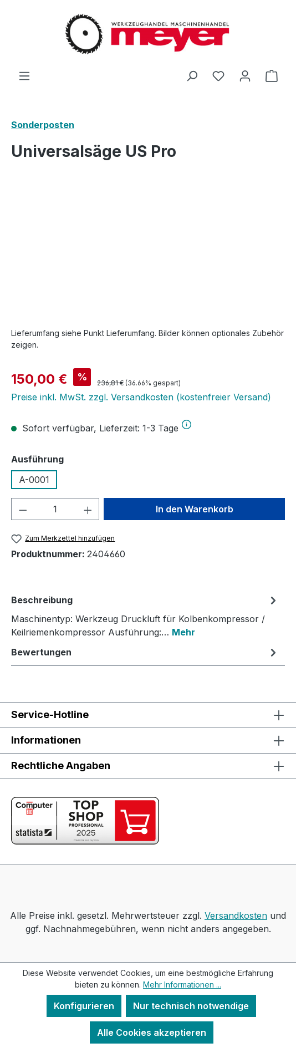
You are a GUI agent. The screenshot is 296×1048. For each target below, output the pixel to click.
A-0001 (34, 479)
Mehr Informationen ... (182, 984)
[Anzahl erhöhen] (88, 509)
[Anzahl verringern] (22, 509)
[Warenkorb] (271, 75)
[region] (148, 256)
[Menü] (24, 75)
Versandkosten (236, 915)
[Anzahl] (55, 509)
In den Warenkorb (194, 509)
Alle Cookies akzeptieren (151, 1032)
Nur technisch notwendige (191, 1005)
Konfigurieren (84, 1005)
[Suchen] (191, 75)
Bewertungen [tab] (145, 652)
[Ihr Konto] (245, 75)
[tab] (145, 615)
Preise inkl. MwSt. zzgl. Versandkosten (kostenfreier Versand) (141, 397)
